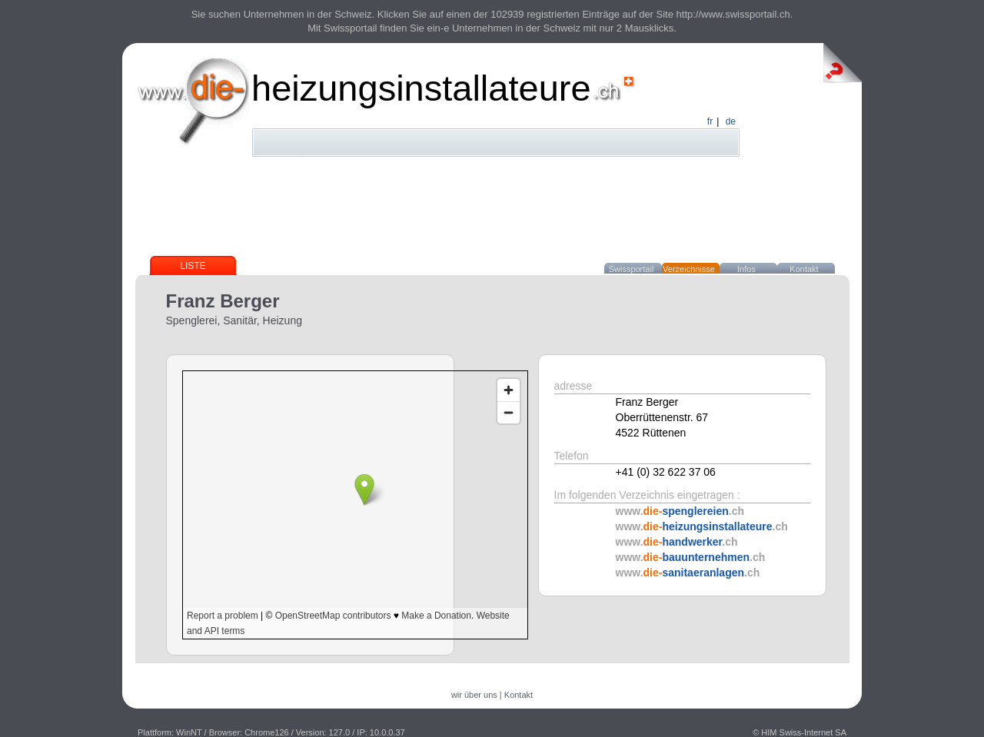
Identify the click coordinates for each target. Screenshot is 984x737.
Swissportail (631, 269)
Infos (746, 269)
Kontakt (804, 269)
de (731, 121)
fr (710, 121)
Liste (192, 266)
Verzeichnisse (689, 269)
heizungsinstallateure (421, 88)
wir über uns (474, 694)
